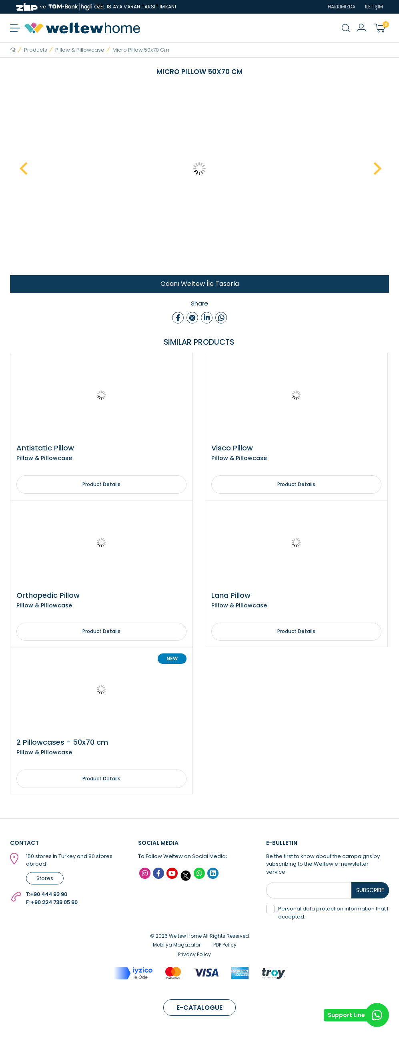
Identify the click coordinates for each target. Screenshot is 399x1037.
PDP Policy (225, 945)
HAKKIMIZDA (341, 6)
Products (35, 50)
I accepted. (327, 913)
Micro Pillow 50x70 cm (140, 50)
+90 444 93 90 (48, 895)
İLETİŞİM (374, 6)
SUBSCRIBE (371, 891)
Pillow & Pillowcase (79, 50)
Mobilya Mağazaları (177, 945)
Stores (44, 878)
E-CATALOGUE (199, 1008)
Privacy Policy (194, 955)
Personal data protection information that (332, 909)
